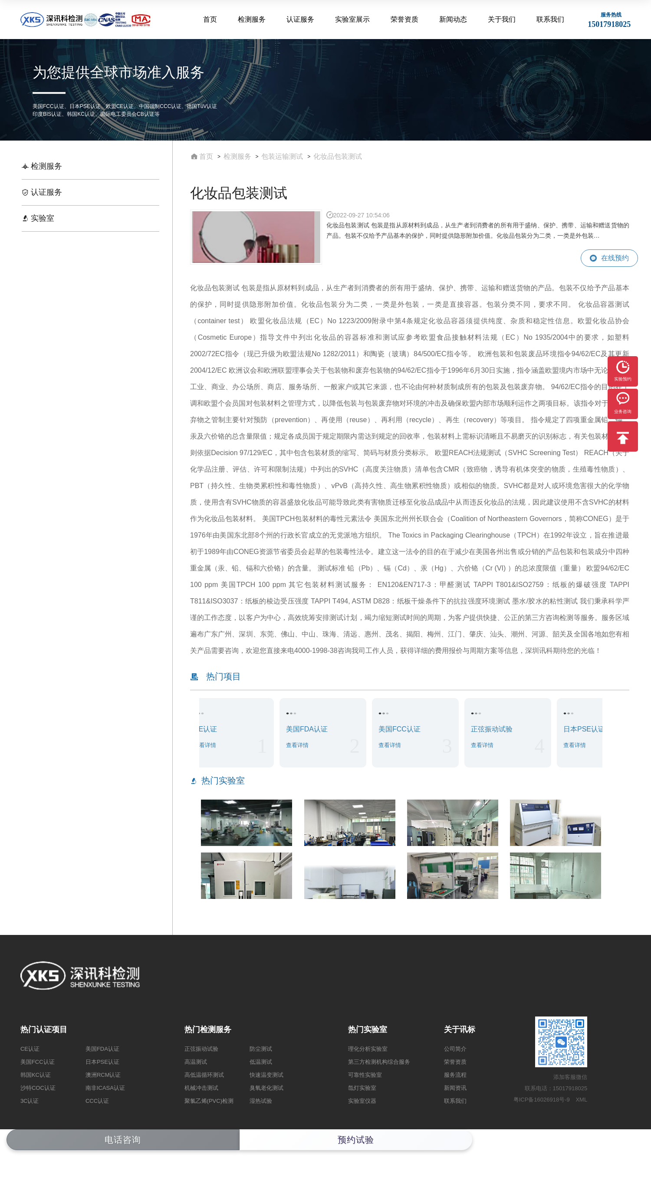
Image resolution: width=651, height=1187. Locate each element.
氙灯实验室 (362, 1088)
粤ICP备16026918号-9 (541, 1099)
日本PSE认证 (102, 1062)
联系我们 (550, 19)
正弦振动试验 (201, 1049)
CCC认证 (97, 1101)
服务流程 (455, 1075)
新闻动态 (453, 19)
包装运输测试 (282, 156)
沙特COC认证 (38, 1088)
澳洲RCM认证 (103, 1075)
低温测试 (261, 1062)
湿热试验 (261, 1101)
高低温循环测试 (204, 1075)
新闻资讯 (455, 1088)
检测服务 (253, 19)
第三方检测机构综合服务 (379, 1062)
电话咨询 (123, 1139)
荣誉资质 (405, 19)
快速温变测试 (266, 1075)
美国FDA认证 (102, 1049)
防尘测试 (261, 1049)
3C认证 (29, 1101)
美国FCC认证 (37, 1062)
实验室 (38, 218)
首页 (212, 19)
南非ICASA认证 (105, 1088)
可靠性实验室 (365, 1075)
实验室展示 (353, 19)
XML (581, 1099)
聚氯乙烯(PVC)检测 (208, 1101)
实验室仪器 (362, 1101)
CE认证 (29, 1049)
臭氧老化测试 (266, 1088)
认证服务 (302, 19)
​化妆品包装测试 (337, 156)
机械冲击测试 (201, 1088)
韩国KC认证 (35, 1075)
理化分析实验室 (368, 1049)
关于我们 (502, 19)
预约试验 (356, 1139)
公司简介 (455, 1049)
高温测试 (195, 1062)
